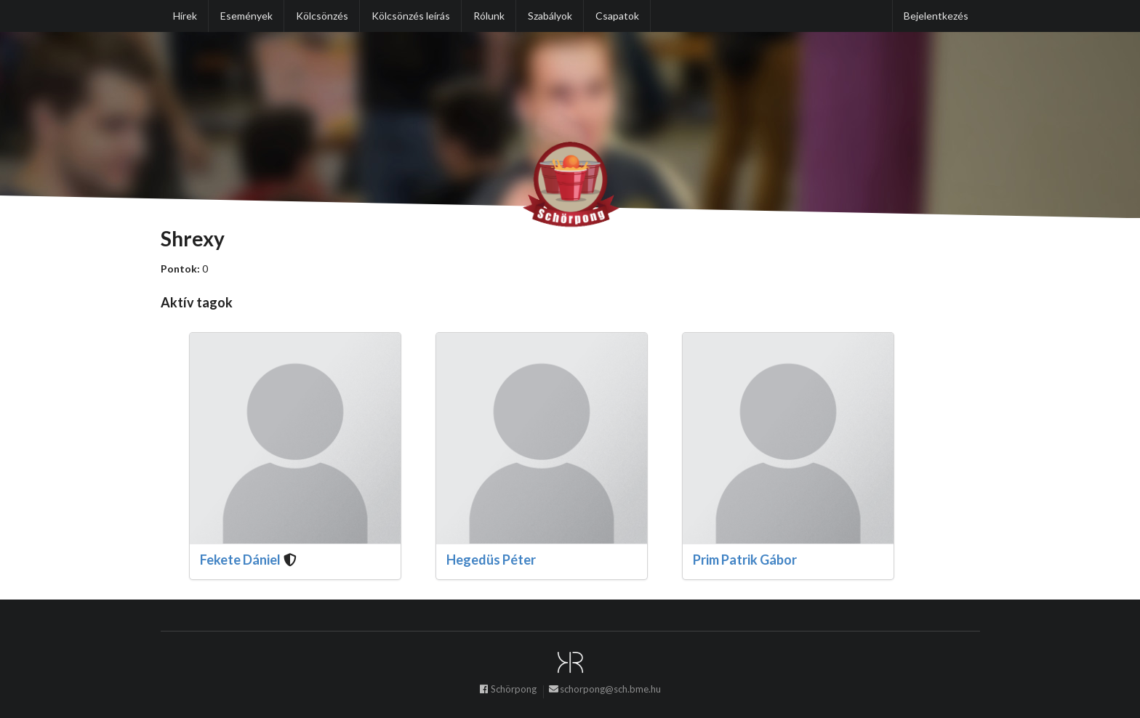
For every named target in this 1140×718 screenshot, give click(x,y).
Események (246, 15)
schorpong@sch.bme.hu (605, 691)
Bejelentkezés (936, 15)
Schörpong (507, 691)
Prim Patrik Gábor (745, 560)
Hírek (185, 15)
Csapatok (617, 15)
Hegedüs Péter (491, 560)
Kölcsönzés (322, 15)
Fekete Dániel (240, 560)
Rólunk (489, 15)
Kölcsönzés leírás (411, 15)
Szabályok (550, 15)
